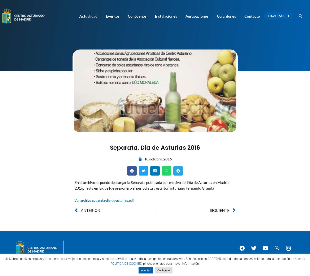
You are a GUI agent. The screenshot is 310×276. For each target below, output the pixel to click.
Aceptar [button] (145, 270)
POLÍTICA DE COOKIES (126, 264)
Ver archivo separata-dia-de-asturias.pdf (104, 201)
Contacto (252, 16)
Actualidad (88, 16)
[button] (300, 16)
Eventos (112, 16)
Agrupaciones (197, 16)
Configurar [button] (163, 270)
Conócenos (137, 16)
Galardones (226, 16)
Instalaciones (166, 16)
